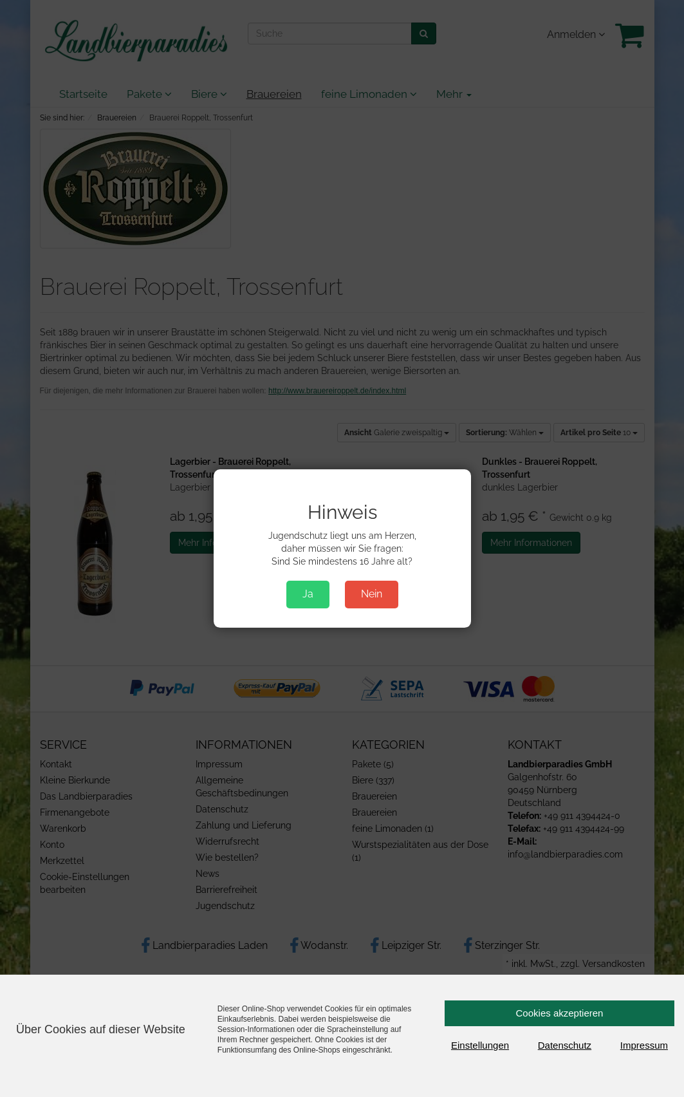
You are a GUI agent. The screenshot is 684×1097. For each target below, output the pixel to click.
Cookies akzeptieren (560, 1013)
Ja (307, 594)
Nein (371, 594)
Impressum (644, 1045)
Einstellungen (480, 1045)
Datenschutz (564, 1045)
